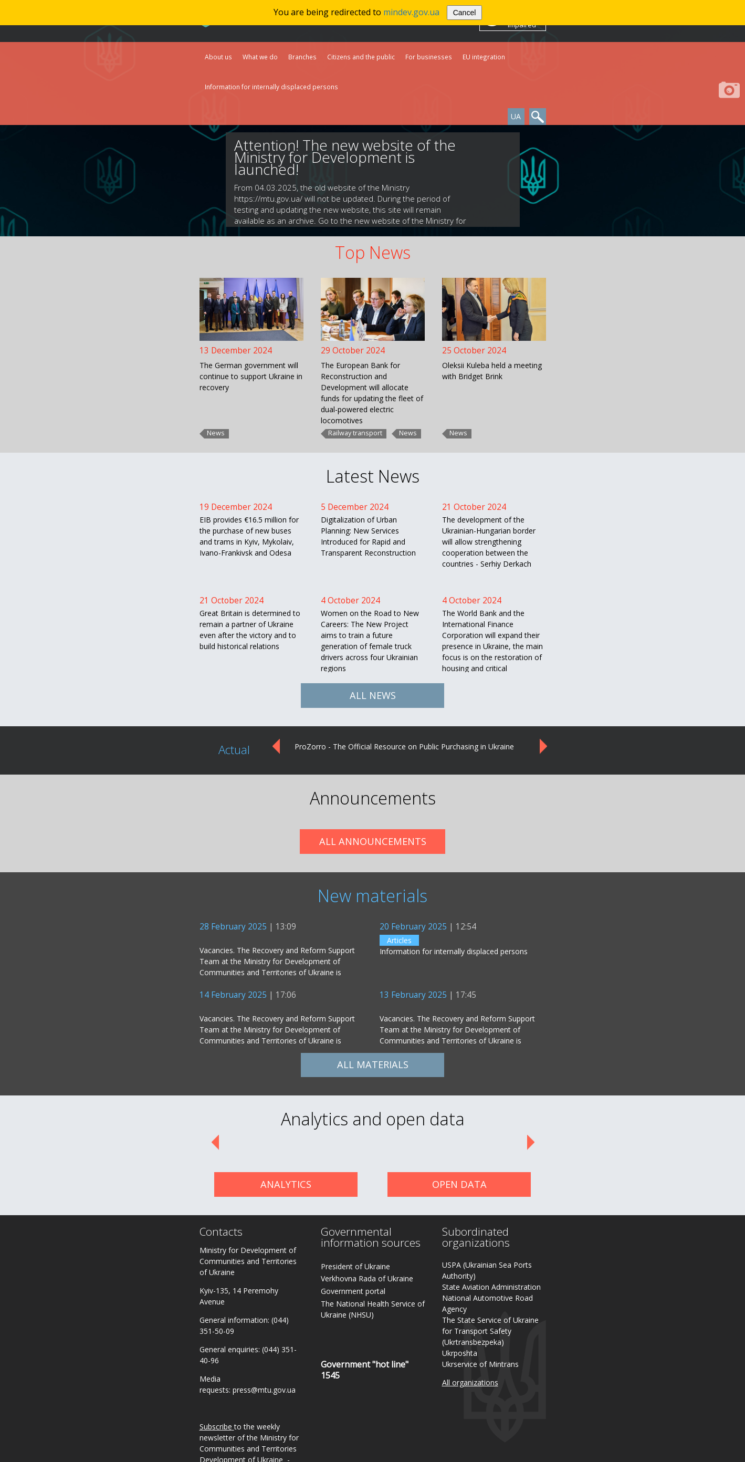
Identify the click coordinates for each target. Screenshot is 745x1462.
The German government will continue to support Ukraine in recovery (251, 376)
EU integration (484, 57)
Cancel (464, 12)
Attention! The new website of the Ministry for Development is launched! (345, 157)
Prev (275, 746)
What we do (260, 57)
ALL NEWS (373, 695)
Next (544, 746)
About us (218, 57)
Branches (302, 57)
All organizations (470, 1382)
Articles (399, 940)
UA (516, 116)
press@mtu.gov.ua (264, 1390)
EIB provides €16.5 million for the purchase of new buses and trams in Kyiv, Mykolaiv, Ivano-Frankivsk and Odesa (249, 536)
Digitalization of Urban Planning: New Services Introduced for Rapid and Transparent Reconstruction (368, 536)
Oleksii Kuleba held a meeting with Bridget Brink (492, 370)
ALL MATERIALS (372, 1064)
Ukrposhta (459, 1353)
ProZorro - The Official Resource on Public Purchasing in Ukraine (404, 746)
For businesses (428, 57)
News (216, 433)
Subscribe (216, 1427)
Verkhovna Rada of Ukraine (367, 1278)
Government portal (353, 1291)
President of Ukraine (355, 1266)
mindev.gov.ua (411, 12)
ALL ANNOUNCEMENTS (372, 841)
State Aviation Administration (491, 1287)
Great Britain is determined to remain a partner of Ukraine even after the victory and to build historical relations (250, 629)
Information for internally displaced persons (271, 86)
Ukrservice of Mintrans (480, 1364)
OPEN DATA (459, 1184)
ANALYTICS (285, 1184)
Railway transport (355, 433)
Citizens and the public (361, 57)
